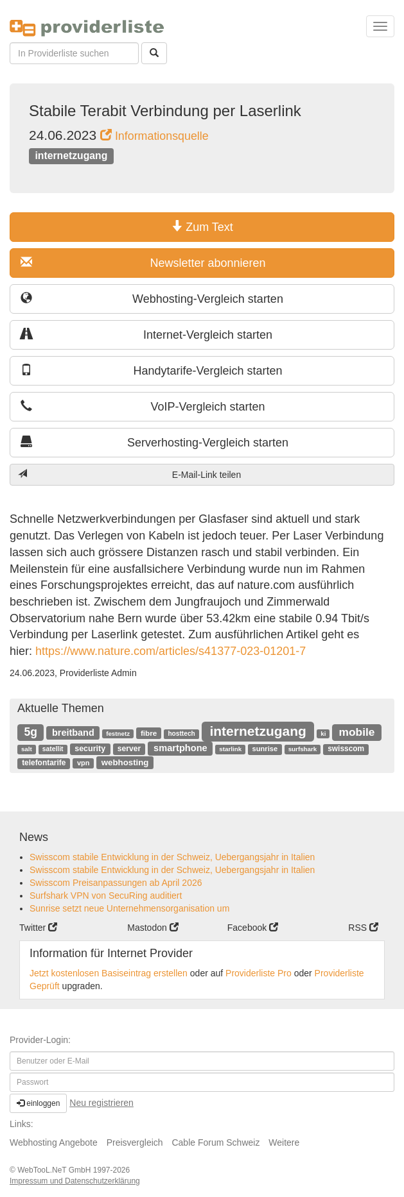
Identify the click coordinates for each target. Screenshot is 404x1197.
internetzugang (71, 155)
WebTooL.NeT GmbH (55, 1170)
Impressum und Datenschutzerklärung (75, 1180)
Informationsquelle (154, 136)
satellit (53, 748)
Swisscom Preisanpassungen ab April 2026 (116, 883)
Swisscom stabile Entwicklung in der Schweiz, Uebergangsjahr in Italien (172, 857)
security (90, 748)
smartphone (180, 748)
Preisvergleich (135, 1142)
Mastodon (152, 927)
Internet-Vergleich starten (146, 334)
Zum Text (202, 226)
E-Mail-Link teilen (129, 474)
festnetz (118, 733)
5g (30, 732)
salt (26, 748)
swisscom (346, 748)
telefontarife (44, 762)
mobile (357, 732)
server (129, 748)
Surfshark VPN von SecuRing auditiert (106, 895)
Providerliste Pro (258, 973)
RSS (363, 927)
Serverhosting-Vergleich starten (154, 442)
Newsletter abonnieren (143, 262)
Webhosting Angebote (54, 1142)
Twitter (38, 927)
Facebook (252, 927)
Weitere (283, 1142)
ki (323, 733)
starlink (230, 748)
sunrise (265, 748)
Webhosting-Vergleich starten (152, 298)
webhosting (125, 762)
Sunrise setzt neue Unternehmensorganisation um (129, 908)
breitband (73, 732)
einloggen (38, 1103)
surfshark (302, 748)
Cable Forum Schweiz (215, 1142)
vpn (83, 763)
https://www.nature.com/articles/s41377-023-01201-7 (169, 651)
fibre (149, 733)
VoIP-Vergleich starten (143, 406)
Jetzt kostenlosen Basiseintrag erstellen (109, 973)
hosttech (181, 733)
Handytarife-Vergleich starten (152, 370)
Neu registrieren (101, 1103)
